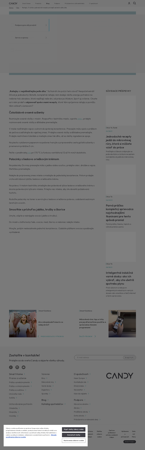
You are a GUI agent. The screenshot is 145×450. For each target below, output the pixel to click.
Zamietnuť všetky (73, 435)
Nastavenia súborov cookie (74, 440)
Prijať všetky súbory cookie (74, 429)
